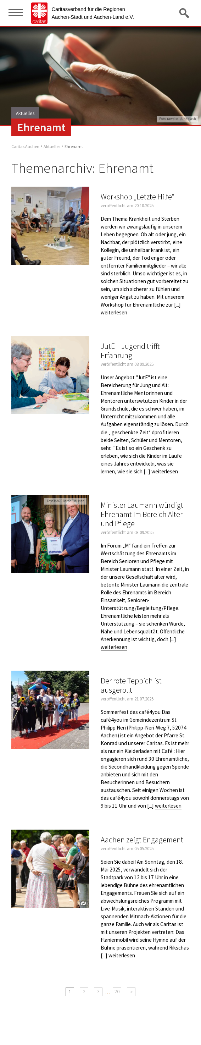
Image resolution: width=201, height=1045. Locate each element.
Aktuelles (52, 146)
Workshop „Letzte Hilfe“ (138, 197)
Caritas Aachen (25, 146)
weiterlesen (114, 312)
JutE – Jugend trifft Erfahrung (130, 350)
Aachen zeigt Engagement (142, 840)
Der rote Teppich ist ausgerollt (131, 685)
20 (117, 992)
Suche (185, 13)
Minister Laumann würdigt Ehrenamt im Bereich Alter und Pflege (142, 514)
